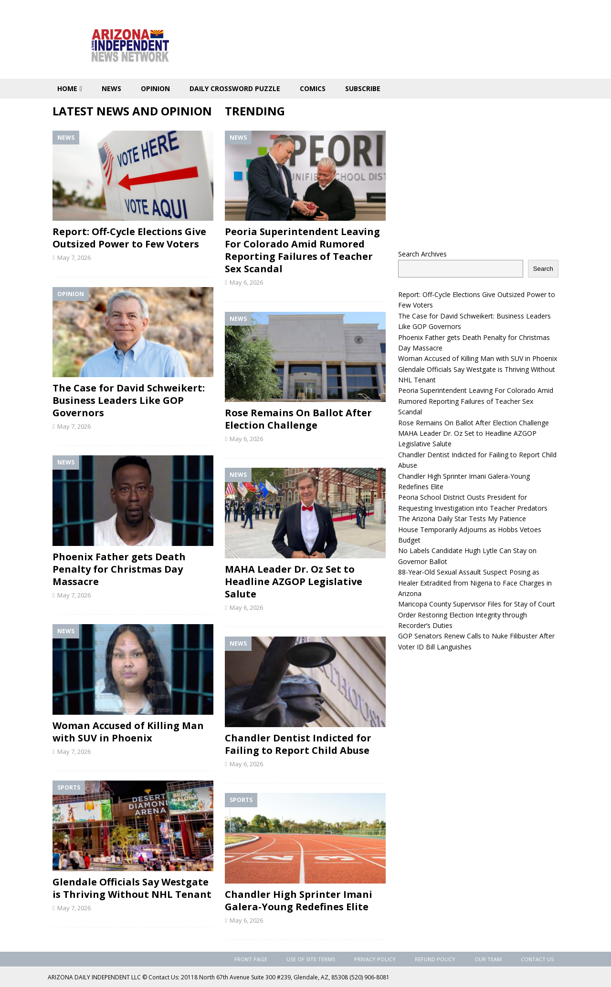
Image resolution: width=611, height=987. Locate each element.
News (111, 88)
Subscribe (362, 88)
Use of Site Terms (310, 959)
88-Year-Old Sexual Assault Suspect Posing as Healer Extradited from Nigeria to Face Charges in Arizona (475, 582)
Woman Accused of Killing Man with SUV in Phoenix (128, 731)
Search (543, 268)
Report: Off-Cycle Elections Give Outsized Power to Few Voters (129, 237)
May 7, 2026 (74, 257)
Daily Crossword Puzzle (235, 88)
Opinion (155, 88)
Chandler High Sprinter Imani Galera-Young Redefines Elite (298, 900)
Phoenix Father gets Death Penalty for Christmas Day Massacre (119, 569)
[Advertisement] (478, 170)
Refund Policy (435, 959)
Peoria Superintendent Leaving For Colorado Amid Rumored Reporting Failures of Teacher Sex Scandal (302, 250)
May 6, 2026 (246, 282)
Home (67, 88)
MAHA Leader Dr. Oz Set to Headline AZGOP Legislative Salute (293, 581)
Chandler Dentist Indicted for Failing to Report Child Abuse (298, 744)
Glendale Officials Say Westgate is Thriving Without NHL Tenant (132, 888)
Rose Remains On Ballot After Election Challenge (298, 419)
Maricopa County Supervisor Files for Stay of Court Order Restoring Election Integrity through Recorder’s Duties (476, 614)
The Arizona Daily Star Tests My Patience (462, 518)
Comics (313, 88)
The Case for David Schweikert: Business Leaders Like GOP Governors (129, 400)
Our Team (488, 959)
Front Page (250, 959)
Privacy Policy (375, 959)
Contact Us (537, 959)
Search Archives (422, 253)
